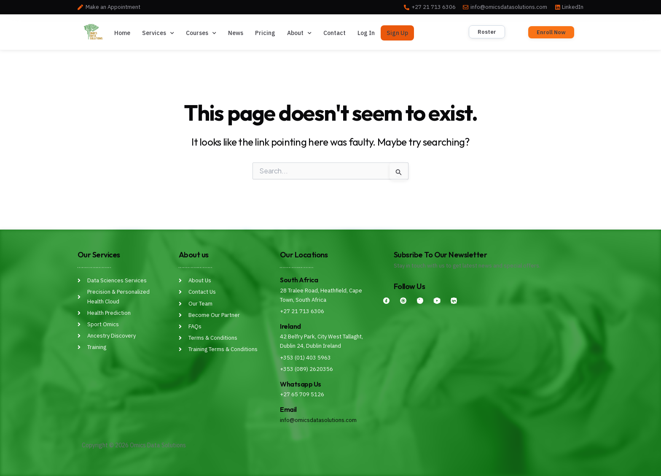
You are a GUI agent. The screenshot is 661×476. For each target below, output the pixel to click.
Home (122, 33)
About (299, 33)
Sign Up (397, 33)
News (235, 33)
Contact (334, 33)
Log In (366, 33)
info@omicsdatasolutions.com (318, 420)
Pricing (265, 33)
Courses (201, 33)
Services (158, 33)
